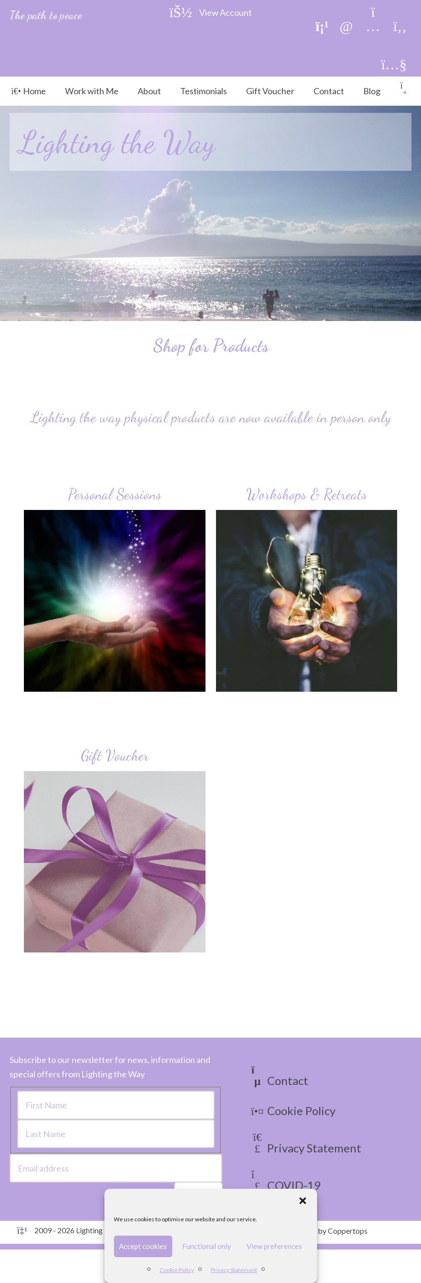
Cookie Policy (177, 1269)
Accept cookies (143, 1246)
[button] (302, 1201)
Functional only (206, 1246)
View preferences (274, 1246)
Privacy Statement (234, 1269)
